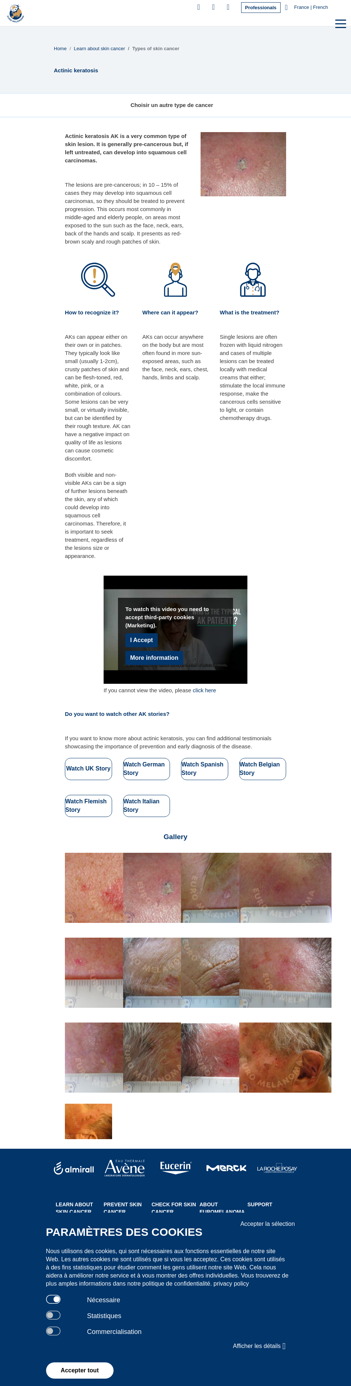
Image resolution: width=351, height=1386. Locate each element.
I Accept (141, 640)
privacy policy (231, 1283)
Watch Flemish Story (86, 805)
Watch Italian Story (142, 805)
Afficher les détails (259, 1346)
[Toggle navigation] (340, 23)
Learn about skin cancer (99, 48)
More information (154, 658)
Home (60, 48)
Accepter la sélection (267, 1224)
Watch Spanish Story (202, 768)
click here (204, 690)
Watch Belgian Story (260, 768)
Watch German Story (144, 768)
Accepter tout (80, 1370)
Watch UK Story (88, 768)
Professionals (261, 7)
